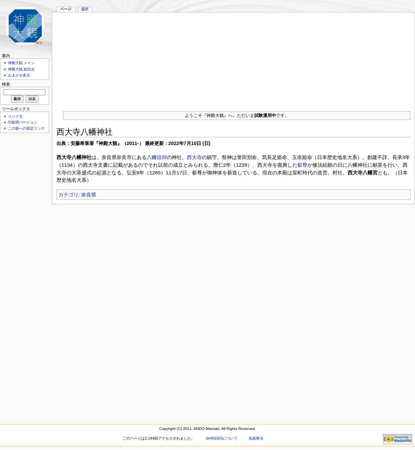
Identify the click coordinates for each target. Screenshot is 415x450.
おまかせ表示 (19, 75)
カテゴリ (68, 194)
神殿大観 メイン (21, 63)
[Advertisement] (233, 59)
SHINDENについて (222, 438)
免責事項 (256, 438)
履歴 (85, 9)
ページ (65, 9)
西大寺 (194, 157)
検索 (6, 84)
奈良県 (88, 194)
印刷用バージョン (22, 122)
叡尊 (302, 165)
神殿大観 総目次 (21, 69)
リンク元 (15, 116)
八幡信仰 (157, 157)
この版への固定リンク (26, 128)
